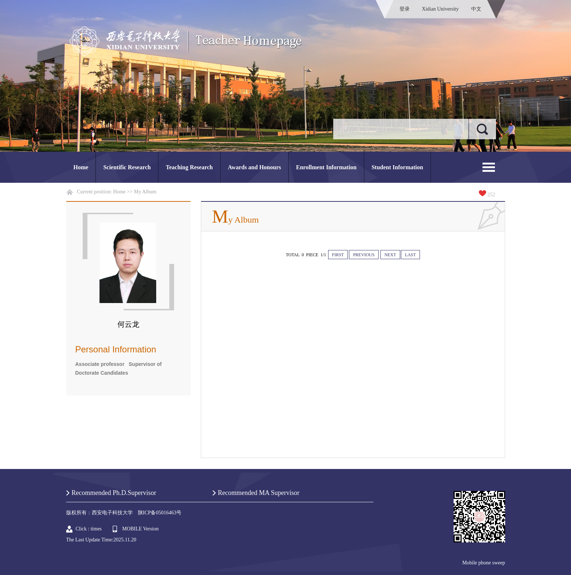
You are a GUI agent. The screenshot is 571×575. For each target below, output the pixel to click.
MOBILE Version (140, 529)
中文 (476, 9)
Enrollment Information (326, 167)
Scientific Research (127, 167)
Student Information (397, 167)
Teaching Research (189, 167)
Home (81, 167)
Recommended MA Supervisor (259, 492)
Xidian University (440, 9)
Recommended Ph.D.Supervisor (114, 492)
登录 (404, 9)
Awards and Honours (254, 167)
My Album (145, 191)
